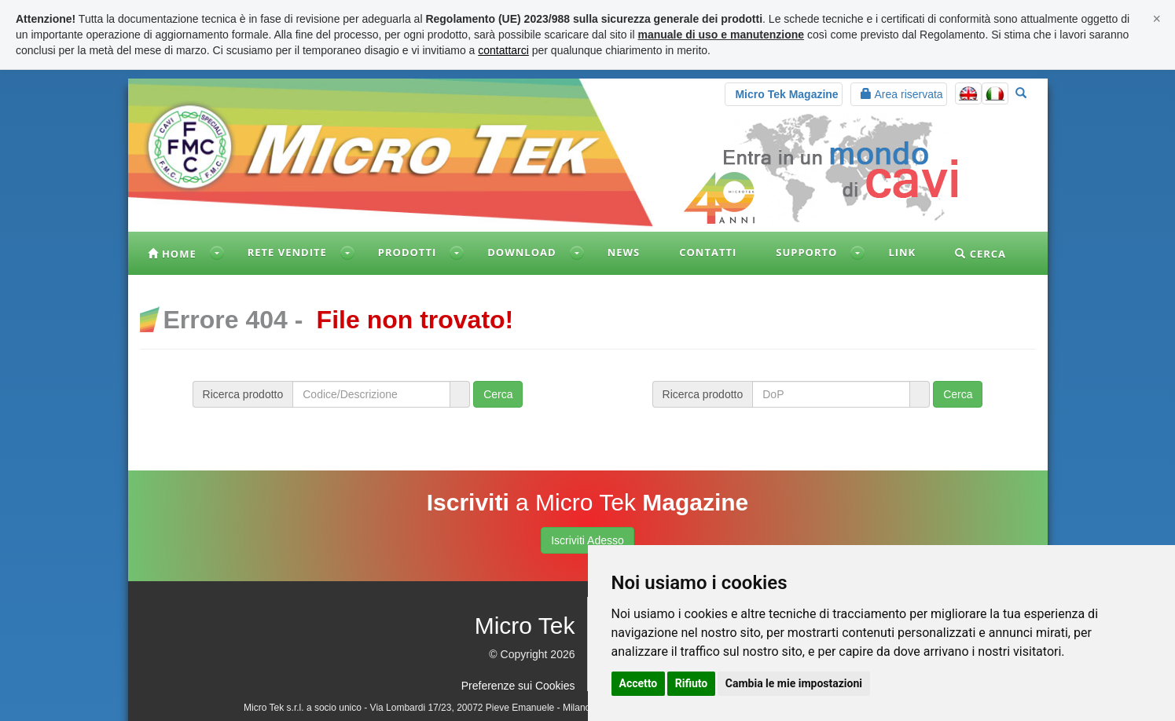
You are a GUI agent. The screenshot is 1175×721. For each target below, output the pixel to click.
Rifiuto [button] (691, 683)
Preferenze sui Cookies (518, 685)
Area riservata (901, 94)
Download (521, 252)
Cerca (980, 254)
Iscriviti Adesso (587, 540)
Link (902, 252)
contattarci (503, 50)
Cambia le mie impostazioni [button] (793, 683)
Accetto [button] (638, 683)
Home (172, 254)
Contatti (707, 252)
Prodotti (407, 252)
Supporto (806, 252)
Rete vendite (287, 252)
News (624, 252)
